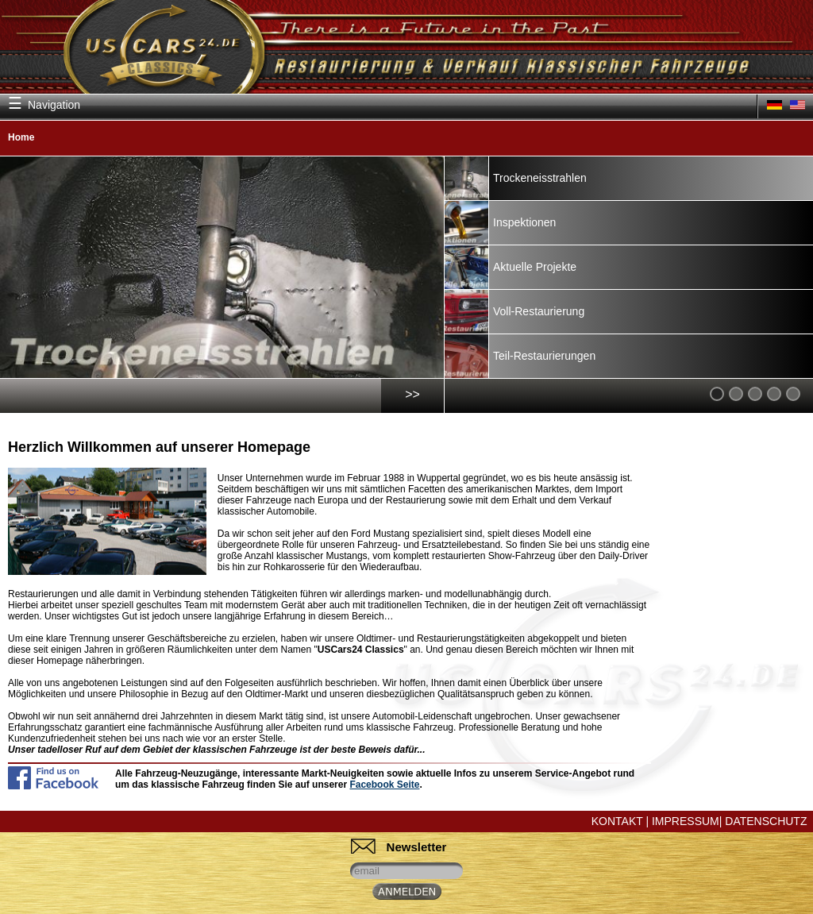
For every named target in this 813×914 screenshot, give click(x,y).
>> (412, 394)
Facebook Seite (384, 784)
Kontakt (617, 821)
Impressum (685, 821)
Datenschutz (766, 821)
